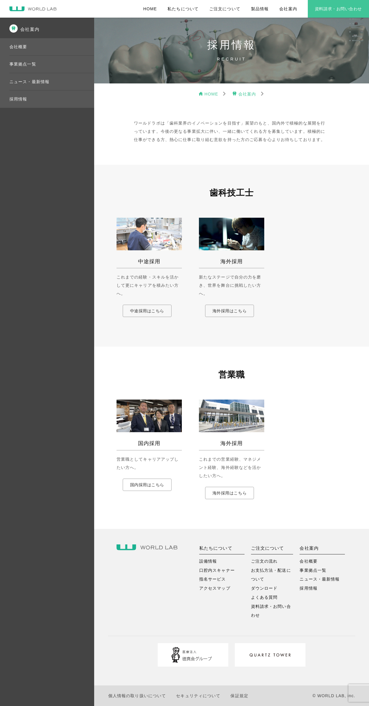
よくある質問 (264, 597)
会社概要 (18, 46)
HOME (150, 8)
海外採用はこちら (229, 310)
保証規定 (239, 695)
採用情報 (18, 99)
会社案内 (288, 8)
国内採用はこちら (147, 484)
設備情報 (208, 561)
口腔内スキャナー (217, 570)
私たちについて (183, 8)
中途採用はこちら (147, 310)
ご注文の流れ (264, 561)
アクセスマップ (214, 588)
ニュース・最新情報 (29, 81)
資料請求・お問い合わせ (338, 8)
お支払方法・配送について (271, 575)
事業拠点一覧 (22, 64)
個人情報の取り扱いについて (137, 695)
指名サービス (212, 579)
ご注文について (224, 8)
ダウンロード (264, 588)
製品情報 (260, 8)
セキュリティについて (198, 695)
